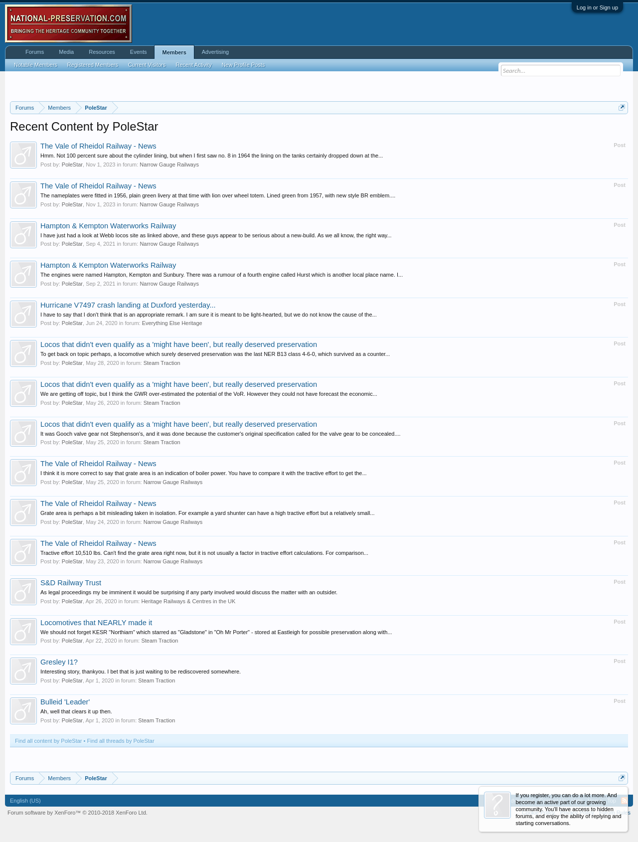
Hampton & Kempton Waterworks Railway (108, 226)
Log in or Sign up (597, 7)
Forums (34, 52)
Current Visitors (147, 65)
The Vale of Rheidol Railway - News (98, 146)
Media (66, 52)
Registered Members (92, 65)
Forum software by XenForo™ (77, 813)
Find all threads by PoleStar (121, 741)
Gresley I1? (59, 662)
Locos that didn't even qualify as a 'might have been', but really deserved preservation (178, 344)
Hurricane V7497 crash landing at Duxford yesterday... (128, 305)
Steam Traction (162, 363)
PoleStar (72, 165)
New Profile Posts (243, 65)
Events (138, 52)
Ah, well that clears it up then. (76, 711)
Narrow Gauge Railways (169, 165)
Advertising (215, 52)
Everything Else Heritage (172, 323)
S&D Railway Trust (70, 583)
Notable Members (35, 65)
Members (174, 52)
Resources (102, 52)
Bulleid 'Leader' (65, 702)
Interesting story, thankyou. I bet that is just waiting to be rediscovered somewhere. (140, 671)
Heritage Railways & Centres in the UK (188, 601)
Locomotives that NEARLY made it (96, 623)
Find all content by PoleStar (48, 741)
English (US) (25, 801)
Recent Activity (194, 65)
